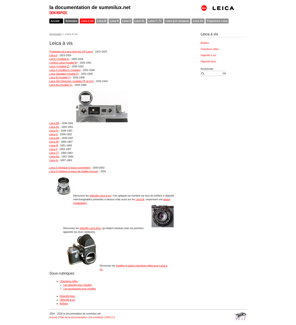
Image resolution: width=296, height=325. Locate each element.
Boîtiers (64, 303)
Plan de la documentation (73, 317)
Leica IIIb (54, 123)
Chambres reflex (69, 281)
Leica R (114, 21)
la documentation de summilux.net (90, 7)
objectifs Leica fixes (90, 228)
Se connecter (96, 317)
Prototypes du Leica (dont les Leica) (71, 51)
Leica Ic (53, 134)
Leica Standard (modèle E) (64, 73)
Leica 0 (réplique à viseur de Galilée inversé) (73, 171)
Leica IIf (53, 145)
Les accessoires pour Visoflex (79, 288)
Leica (53, 55)
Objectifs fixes (67, 296)
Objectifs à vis (67, 299)
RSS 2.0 (110, 317)
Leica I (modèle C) (59, 66)
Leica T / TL (155, 21)
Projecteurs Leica (217, 21)
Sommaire (71, 21)
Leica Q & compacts (177, 21)
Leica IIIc (54, 127)
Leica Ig (53, 160)
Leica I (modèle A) (59, 59)
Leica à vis (87, 21)
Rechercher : (208, 69)
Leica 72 (54, 152)
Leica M (101, 21)
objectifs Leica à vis (100, 195)
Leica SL (140, 21)
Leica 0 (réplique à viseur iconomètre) (70, 167)
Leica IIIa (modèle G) (60, 85)
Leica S (126, 21)
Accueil (55, 21)
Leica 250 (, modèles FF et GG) (71, 81)
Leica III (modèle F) (60, 77)
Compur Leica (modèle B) (63, 62)
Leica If (53, 149)
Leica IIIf (54, 141)
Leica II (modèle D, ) (65, 70)
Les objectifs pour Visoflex (77, 285)
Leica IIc (54, 130)
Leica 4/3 (198, 21)
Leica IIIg (54, 156)
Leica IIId (54, 138)
